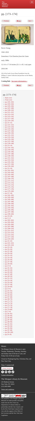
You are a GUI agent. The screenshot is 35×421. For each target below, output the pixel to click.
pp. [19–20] (8, 216)
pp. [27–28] (8, 251)
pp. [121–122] (9, 125)
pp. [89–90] (8, 322)
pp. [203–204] (9, 222)
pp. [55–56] (8, 282)
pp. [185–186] (9, 199)
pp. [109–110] (9, 110)
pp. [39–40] (8, 264)
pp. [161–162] (9, 170)
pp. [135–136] (9, 139)
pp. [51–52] (8, 278)
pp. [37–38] (8, 262)
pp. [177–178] (9, 189)
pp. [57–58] (8, 284)
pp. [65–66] (8, 295)
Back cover (8, 98)
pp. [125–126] (9, 129)
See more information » (19, 81)
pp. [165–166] (9, 174)
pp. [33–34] (8, 257)
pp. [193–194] (9, 208)
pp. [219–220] (9, 239)
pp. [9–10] (8, 334)
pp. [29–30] (8, 253)
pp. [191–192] (9, 206)
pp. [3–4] (8, 266)
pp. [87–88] (8, 320)
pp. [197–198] (9, 212)
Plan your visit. (5, 9)
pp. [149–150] (9, 156)
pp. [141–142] (9, 147)
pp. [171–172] (9, 181)
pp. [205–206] (9, 224)
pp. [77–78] (8, 307)
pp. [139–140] (9, 143)
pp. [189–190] (9, 203)
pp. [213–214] (9, 232)
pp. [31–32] (8, 255)
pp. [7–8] (8, 311)
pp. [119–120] (9, 120)
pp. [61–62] (8, 291)
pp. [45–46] (8, 272)
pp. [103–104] (9, 104)
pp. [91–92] (8, 324)
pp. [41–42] (8, 268)
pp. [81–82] (8, 313)
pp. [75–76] (8, 305)
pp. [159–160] (9, 166)
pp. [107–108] (9, 108)
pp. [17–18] (8, 193)
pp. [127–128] (9, 131)
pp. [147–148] (9, 154)
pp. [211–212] (9, 230)
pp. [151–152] (9, 158)
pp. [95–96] (8, 328)
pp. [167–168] (9, 176)
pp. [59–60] (8, 286)
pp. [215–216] (9, 235)
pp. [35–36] (8, 260)
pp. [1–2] (8, 218)
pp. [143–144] (9, 150)
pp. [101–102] (9, 102)
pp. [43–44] (8, 270)
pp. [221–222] (9, 243)
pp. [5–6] (8, 289)
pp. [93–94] (8, 326)
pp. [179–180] (9, 191)
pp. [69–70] (8, 299)
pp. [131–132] (9, 135)
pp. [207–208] (9, 226)
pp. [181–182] (9, 195)
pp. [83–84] (8, 316)
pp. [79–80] (8, 309)
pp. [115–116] (9, 116)
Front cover (8, 100)
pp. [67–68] (8, 297)
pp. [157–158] (9, 164)
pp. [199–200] (9, 214)
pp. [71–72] (8, 301)
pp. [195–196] (9, 210)
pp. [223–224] (9, 245)
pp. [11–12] (8, 122)
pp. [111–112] (9, 112)
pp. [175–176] (9, 187)
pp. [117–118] (9, 118)
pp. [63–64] (8, 293)
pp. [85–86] (8, 318)
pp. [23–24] (8, 247)
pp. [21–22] (8, 241)
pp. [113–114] (9, 114)
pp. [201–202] (9, 220)
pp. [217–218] (9, 237)
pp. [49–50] (8, 276)
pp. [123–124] (9, 127)
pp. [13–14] (8, 145)
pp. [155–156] (9, 162)
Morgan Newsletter (7, 368)
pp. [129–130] (9, 133)
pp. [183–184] (9, 197)
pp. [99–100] (9, 332)
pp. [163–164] (9, 172)
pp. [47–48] (8, 274)
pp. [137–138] (9, 141)
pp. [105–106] (9, 106)
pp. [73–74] (8, 303)
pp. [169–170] (9, 179)
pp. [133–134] (9, 137)
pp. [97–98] (8, 330)
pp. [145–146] (9, 152)
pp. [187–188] (9, 201)
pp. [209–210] (9, 228)
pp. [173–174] (9, 183)
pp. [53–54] (8, 280)
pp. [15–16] (8, 168)
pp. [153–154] (9, 160)
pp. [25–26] (8, 249)
